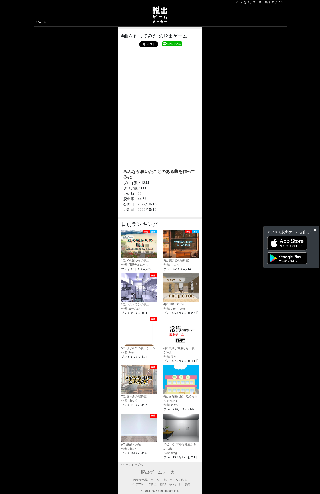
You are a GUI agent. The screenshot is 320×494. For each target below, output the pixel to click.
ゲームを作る (243, 2)
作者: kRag (170, 453)
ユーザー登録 (261, 2)
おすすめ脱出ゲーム (146, 480)
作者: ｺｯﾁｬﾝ (170, 404)
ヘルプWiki (137, 484)
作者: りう (169, 356)
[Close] (315, 230)
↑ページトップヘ (132, 464)
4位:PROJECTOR (181, 289)
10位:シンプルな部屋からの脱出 (181, 432)
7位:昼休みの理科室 (139, 381)
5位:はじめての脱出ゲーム (139, 333)
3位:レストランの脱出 (139, 289)
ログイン (277, 2)
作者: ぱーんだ (130, 308)
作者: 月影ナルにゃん (135, 264)
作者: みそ (127, 352)
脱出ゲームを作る (175, 480)
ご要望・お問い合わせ (162, 484)
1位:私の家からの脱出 (139, 246)
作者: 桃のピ (171, 264)
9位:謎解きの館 (139, 430)
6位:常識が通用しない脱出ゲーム (181, 335)
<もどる (41, 22)
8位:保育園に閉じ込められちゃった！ (181, 383)
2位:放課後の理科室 (181, 246)
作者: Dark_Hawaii (174, 308)
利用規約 (184, 484)
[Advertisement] (160, 81)
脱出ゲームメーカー (160, 472)
